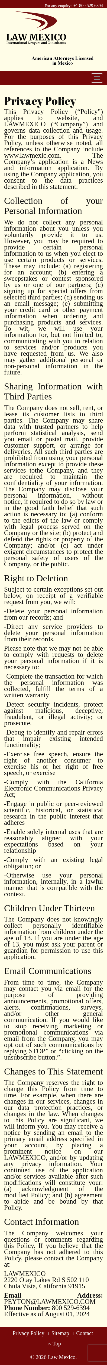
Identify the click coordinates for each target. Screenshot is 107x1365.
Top (54, 1344)
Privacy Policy (28, 1333)
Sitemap (60, 1333)
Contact (84, 1333)
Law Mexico (62, 1357)
